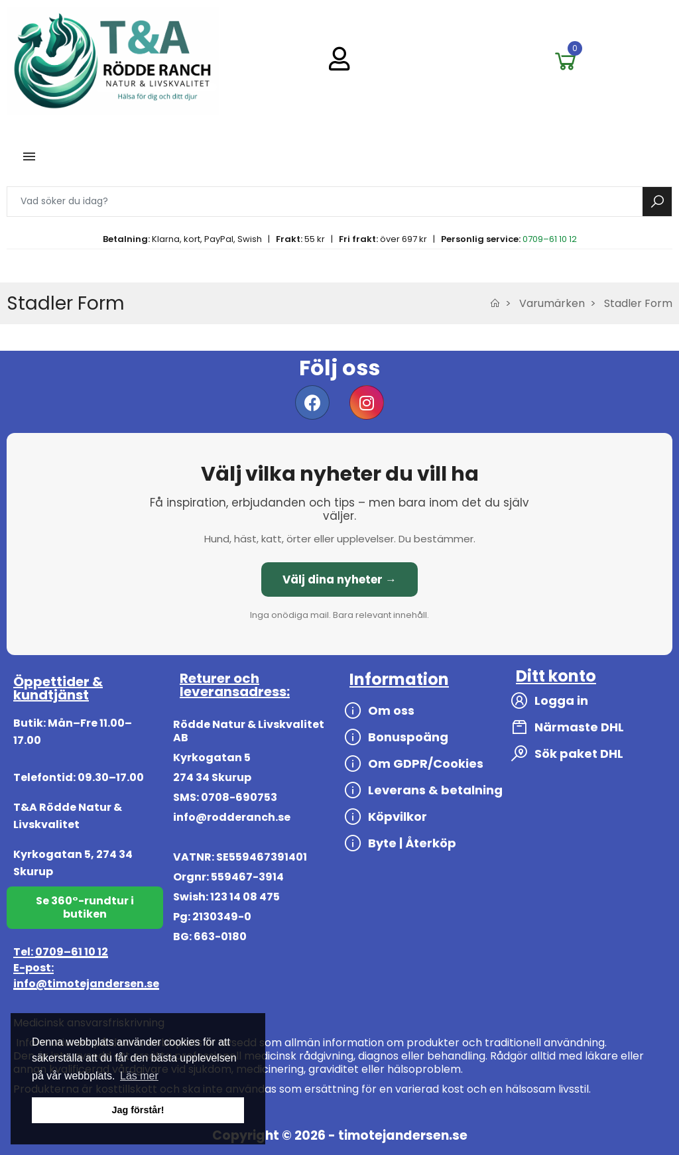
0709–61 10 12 (550, 239)
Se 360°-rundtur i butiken (85, 907)
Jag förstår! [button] (137, 1110)
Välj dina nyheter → (339, 579)
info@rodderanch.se (231, 817)
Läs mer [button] (139, 1075)
